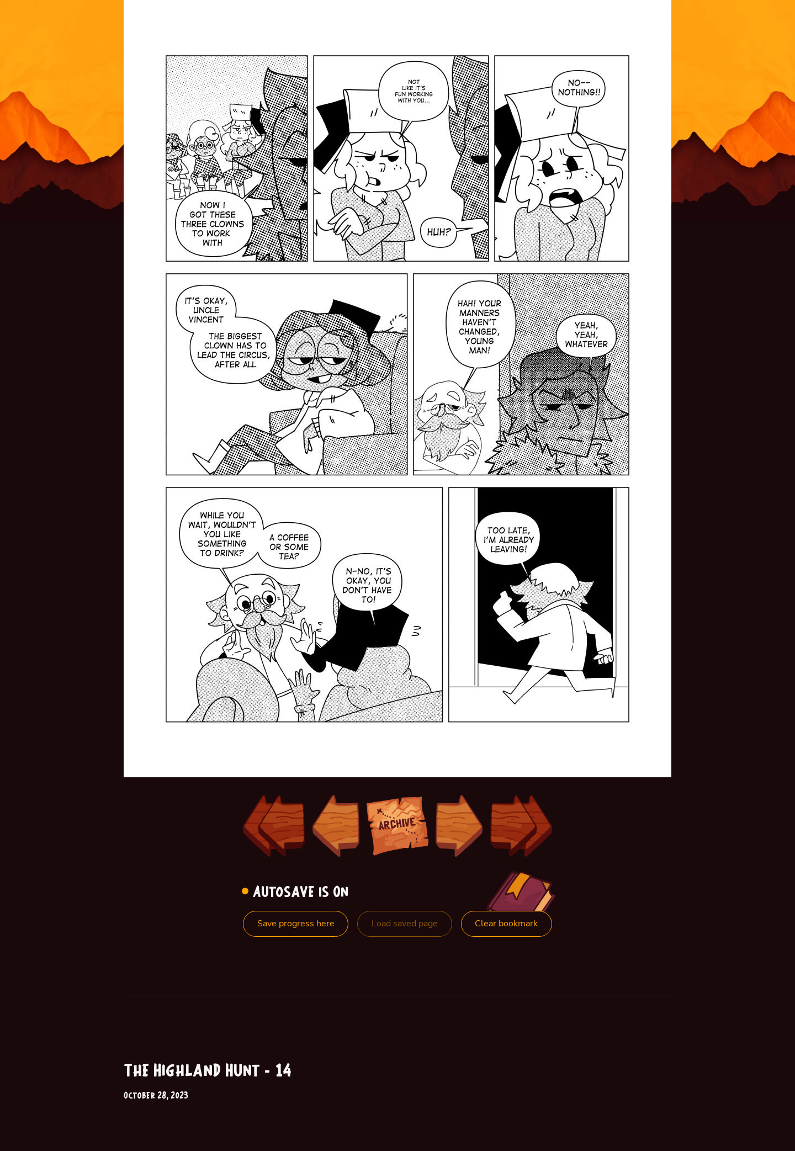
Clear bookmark (506, 923)
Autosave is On (298, 892)
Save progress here (296, 923)
